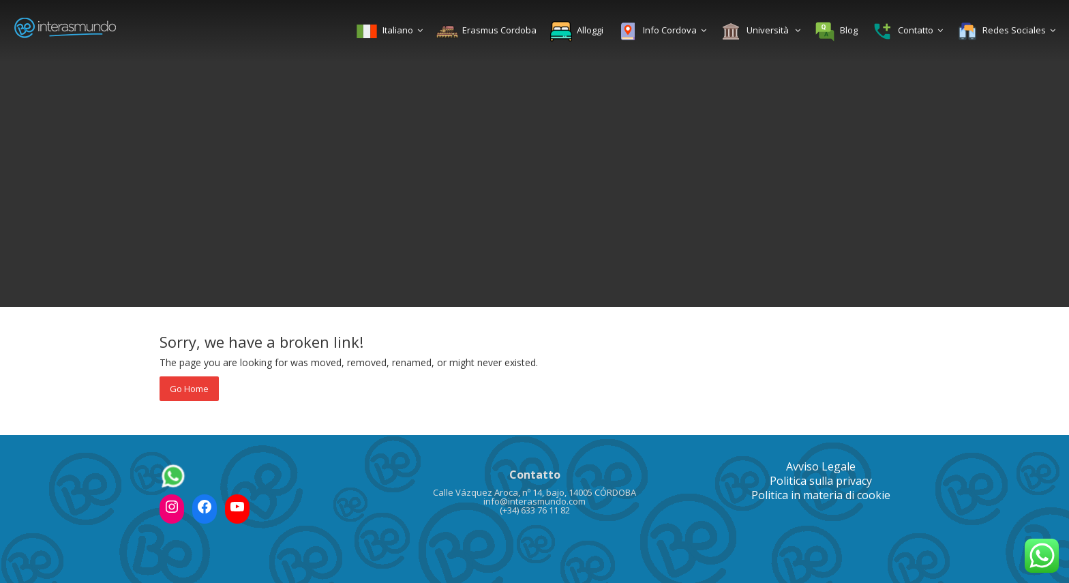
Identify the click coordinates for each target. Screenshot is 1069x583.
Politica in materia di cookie (820, 495)
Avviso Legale (821, 466)
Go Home (189, 389)
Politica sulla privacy (821, 480)
